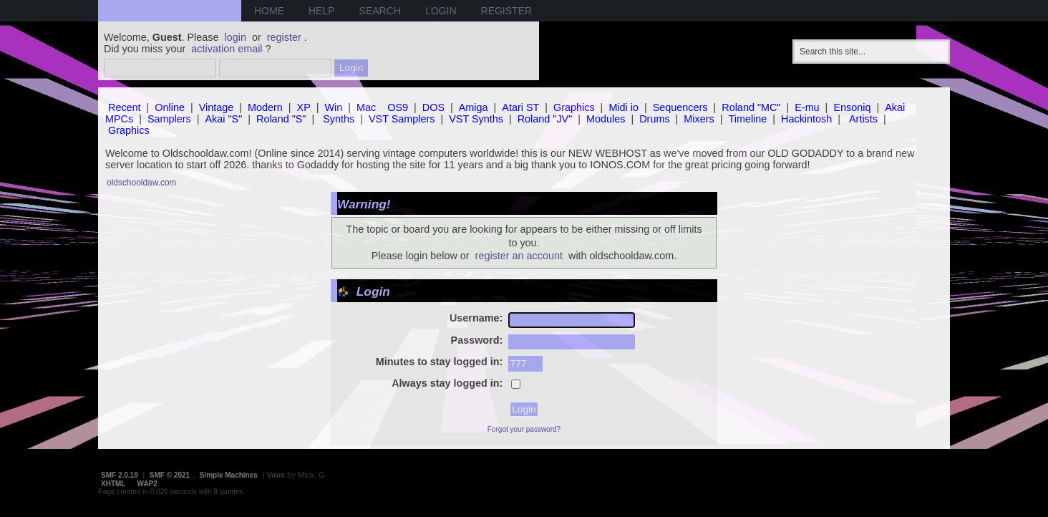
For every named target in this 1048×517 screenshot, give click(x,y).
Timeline (747, 119)
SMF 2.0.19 (119, 475)
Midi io (623, 107)
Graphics (574, 107)
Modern (265, 107)
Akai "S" (223, 119)
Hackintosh (806, 119)
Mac (366, 107)
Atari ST (520, 107)
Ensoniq (851, 107)
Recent (124, 107)
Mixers (699, 119)
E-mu (807, 107)
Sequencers (680, 107)
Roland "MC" (751, 107)
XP (304, 107)
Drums (654, 119)
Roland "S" (281, 119)
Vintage (216, 107)
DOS (433, 107)
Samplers (169, 119)
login (235, 37)
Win (334, 107)
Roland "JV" (545, 119)
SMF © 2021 (170, 475)
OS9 (397, 107)
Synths (338, 119)
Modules (605, 119)
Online (170, 107)
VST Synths (476, 119)
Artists (863, 119)
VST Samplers (402, 119)
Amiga (473, 107)
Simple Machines (229, 475)
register (284, 37)
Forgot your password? (524, 429)
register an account (519, 255)
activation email (226, 48)
